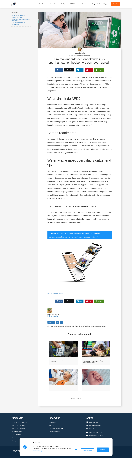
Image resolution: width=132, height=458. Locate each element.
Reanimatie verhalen (84, 55)
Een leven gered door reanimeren (18, 23)
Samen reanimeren (17, 17)
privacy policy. (38, 451)
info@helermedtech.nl (95, 432)
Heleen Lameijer (79, 53)
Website (51, 322)
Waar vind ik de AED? (18, 15)
